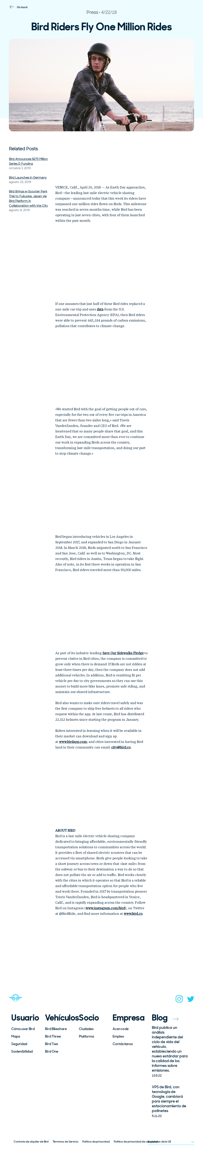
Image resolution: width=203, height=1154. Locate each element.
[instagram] (179, 1000)
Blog (165, 1017)
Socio (89, 1017)
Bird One (51, 1051)
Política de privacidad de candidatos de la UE (142, 1141)
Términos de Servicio (65, 1141)
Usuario (25, 1017)
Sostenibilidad (22, 1051)
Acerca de (121, 1029)
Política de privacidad (96, 1141)
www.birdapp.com (73, 742)
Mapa (15, 1036)
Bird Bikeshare (56, 1029)
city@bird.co (121, 747)
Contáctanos (123, 1044)
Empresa (127, 1017)
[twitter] (190, 1000)
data (100, 309)
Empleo (118, 1036)
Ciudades (86, 1029)
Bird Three (53, 1036)
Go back (22, 7)
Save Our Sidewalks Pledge (123, 653)
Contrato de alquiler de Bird (31, 1141)
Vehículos (59, 1017)
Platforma (86, 1036)
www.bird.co (133, 914)
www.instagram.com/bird (105, 908)
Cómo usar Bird (23, 1029)
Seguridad (19, 1044)
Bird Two (51, 1044)
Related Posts (23, 148)
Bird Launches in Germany (28, 177)
